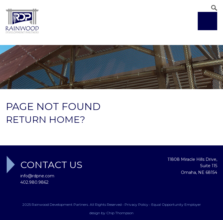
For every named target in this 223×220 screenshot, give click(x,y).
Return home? (45, 119)
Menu (207, 21)
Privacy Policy (136, 204)
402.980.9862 (34, 182)
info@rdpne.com (37, 175)
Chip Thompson (120, 213)
